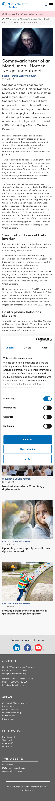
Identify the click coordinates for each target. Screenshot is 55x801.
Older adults (8, 715)
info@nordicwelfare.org (14, 673)
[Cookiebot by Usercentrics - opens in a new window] (39, 340)
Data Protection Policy (13, 768)
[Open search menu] (46, 5)
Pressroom (7, 764)
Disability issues (10, 709)
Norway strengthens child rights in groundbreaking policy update (24, 612)
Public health (8, 706)
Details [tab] (27, 348)
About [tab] (45, 348)
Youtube (6, 740)
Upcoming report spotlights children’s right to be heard (26, 550)
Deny (27, 459)
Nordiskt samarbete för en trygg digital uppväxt (23, 487)
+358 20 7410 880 (18, 681)
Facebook (7, 737)
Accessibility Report (12, 771)
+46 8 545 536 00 (18, 670)
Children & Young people (14, 703)
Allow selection (27, 449)
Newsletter (7, 746)
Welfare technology (12, 712)
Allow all (27, 439)
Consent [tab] (9, 348)
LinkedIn (6, 743)
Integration (8, 719)
